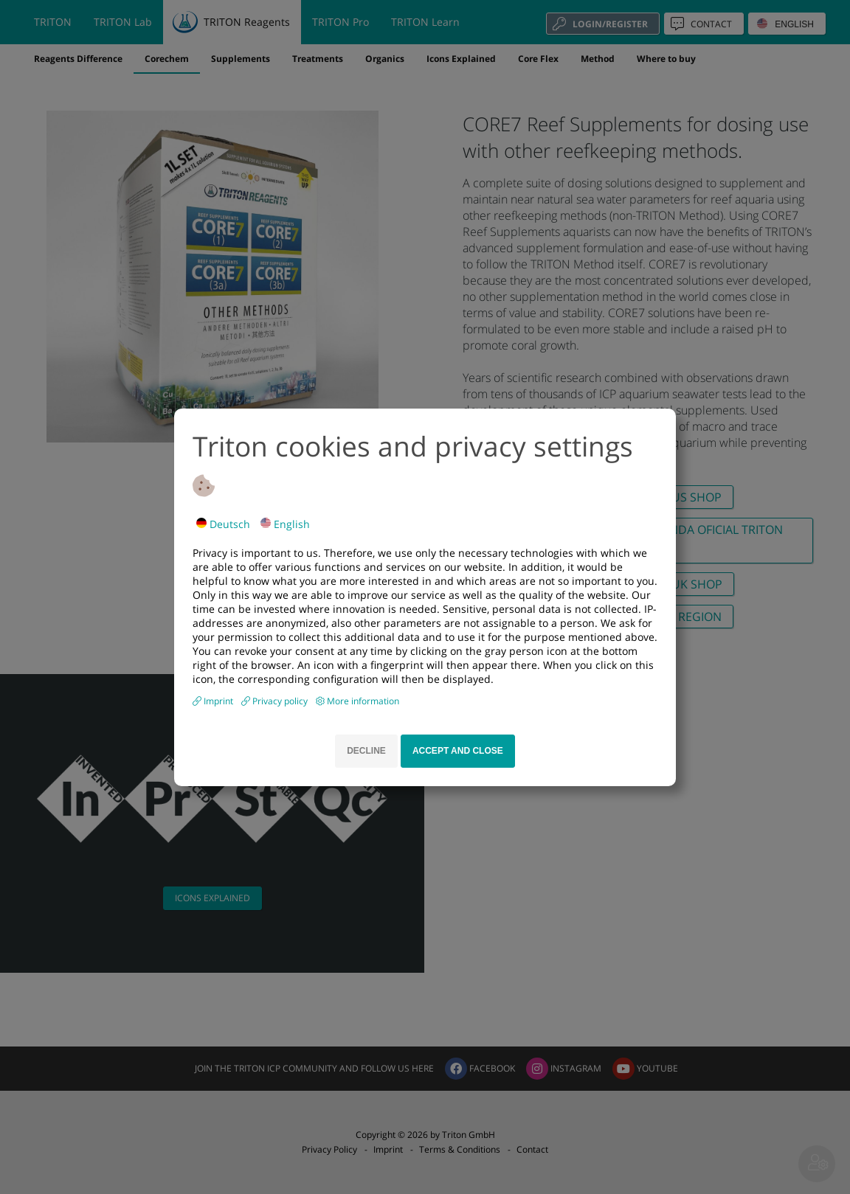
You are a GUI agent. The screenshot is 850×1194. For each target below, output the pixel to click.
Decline (366, 751)
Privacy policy (281, 701)
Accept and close (457, 751)
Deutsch (223, 524)
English (285, 524)
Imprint (219, 701)
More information (363, 701)
